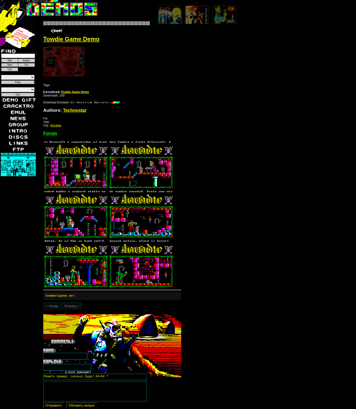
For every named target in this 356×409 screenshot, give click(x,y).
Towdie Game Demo (66, 92)
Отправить (53, 406)
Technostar (75, 110)
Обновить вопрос (81, 406)
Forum (50, 133)
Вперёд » (72, 307)
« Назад (52, 307)
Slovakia (55, 125)
